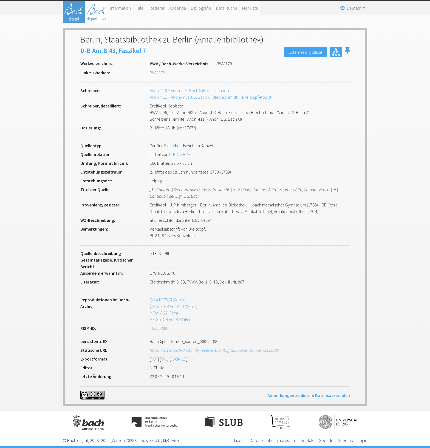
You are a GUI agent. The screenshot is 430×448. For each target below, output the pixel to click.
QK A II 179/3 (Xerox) (167, 299)
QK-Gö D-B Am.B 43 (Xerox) (173, 306)
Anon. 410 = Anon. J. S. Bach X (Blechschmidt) (189, 90)
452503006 (159, 328)
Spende (326, 440)
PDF (154, 359)
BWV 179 (157, 72)
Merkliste (250, 8)
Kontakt (308, 440)
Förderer (157, 8)
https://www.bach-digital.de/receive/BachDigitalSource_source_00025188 (214, 350)
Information (120, 8)
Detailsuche (226, 8)
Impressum (286, 440)
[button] (347, 52)
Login (362, 440)
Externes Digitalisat (305, 52)
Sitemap (345, 440)
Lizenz (239, 440)
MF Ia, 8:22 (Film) (164, 313)
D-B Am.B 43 (180, 154)
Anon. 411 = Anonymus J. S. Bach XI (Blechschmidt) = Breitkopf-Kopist (210, 97)
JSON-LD (178, 359)
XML (164, 359)
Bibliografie (201, 8)
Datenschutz (261, 440)
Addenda (177, 8)
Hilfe (140, 8)
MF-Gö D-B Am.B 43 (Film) (172, 319)
